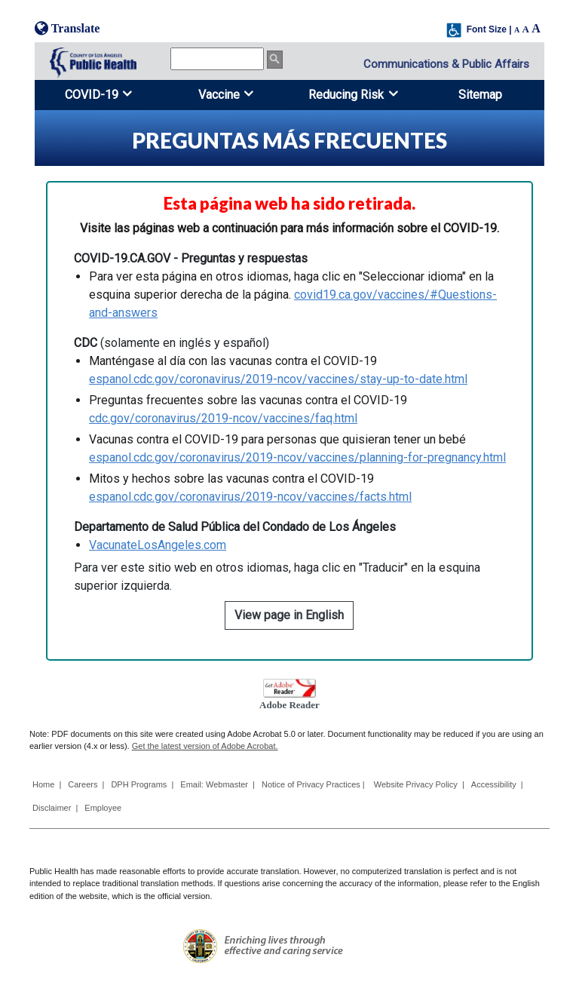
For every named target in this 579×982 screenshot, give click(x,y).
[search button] (275, 60)
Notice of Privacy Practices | (314, 784)
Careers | (86, 784)
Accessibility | (497, 784)
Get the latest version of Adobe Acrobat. (205, 745)
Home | (46, 784)
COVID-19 (91, 94)
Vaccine (219, 94)
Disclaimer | (55, 807)
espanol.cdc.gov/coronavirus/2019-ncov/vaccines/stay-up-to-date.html (278, 379)
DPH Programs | (142, 784)
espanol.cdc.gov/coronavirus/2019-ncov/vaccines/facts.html (250, 496)
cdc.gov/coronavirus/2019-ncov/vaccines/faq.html (223, 418)
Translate (67, 28)
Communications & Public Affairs (446, 64)
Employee (102, 807)
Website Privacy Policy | (419, 784)
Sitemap (480, 94)
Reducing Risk (346, 94)
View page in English (289, 615)
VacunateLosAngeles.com (157, 545)
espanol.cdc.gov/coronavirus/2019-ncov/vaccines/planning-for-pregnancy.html (297, 457)
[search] (217, 59)
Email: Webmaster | (217, 784)
